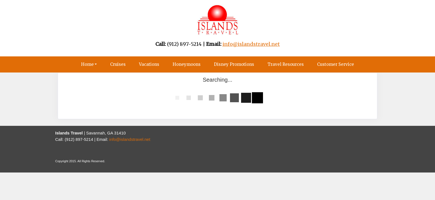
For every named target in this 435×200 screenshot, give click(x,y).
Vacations (149, 64)
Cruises (118, 64)
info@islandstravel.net (129, 139)
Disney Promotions (234, 64)
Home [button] (87, 64)
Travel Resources (285, 64)
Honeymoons (187, 64)
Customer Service (335, 64)
